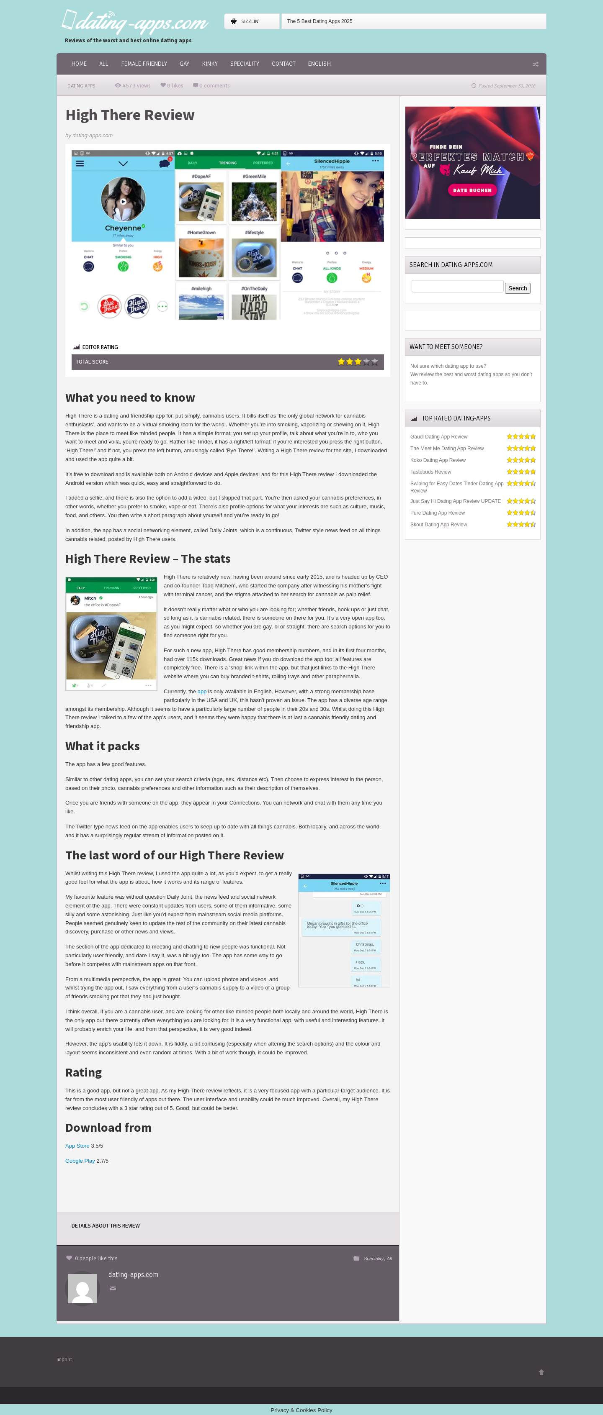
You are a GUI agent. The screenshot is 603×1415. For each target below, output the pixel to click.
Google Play (80, 1161)
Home (79, 63)
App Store (77, 1146)
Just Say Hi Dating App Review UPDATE (455, 501)
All (103, 63)
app (202, 691)
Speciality (244, 63)
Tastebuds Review (430, 472)
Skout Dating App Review (438, 525)
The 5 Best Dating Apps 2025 (320, 21)
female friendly (144, 63)
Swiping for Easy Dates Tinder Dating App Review (457, 487)
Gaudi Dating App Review (439, 437)
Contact (284, 63)
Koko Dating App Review (438, 460)
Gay (184, 63)
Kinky (210, 63)
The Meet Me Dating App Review (447, 448)
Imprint (64, 1358)
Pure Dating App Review (437, 513)
